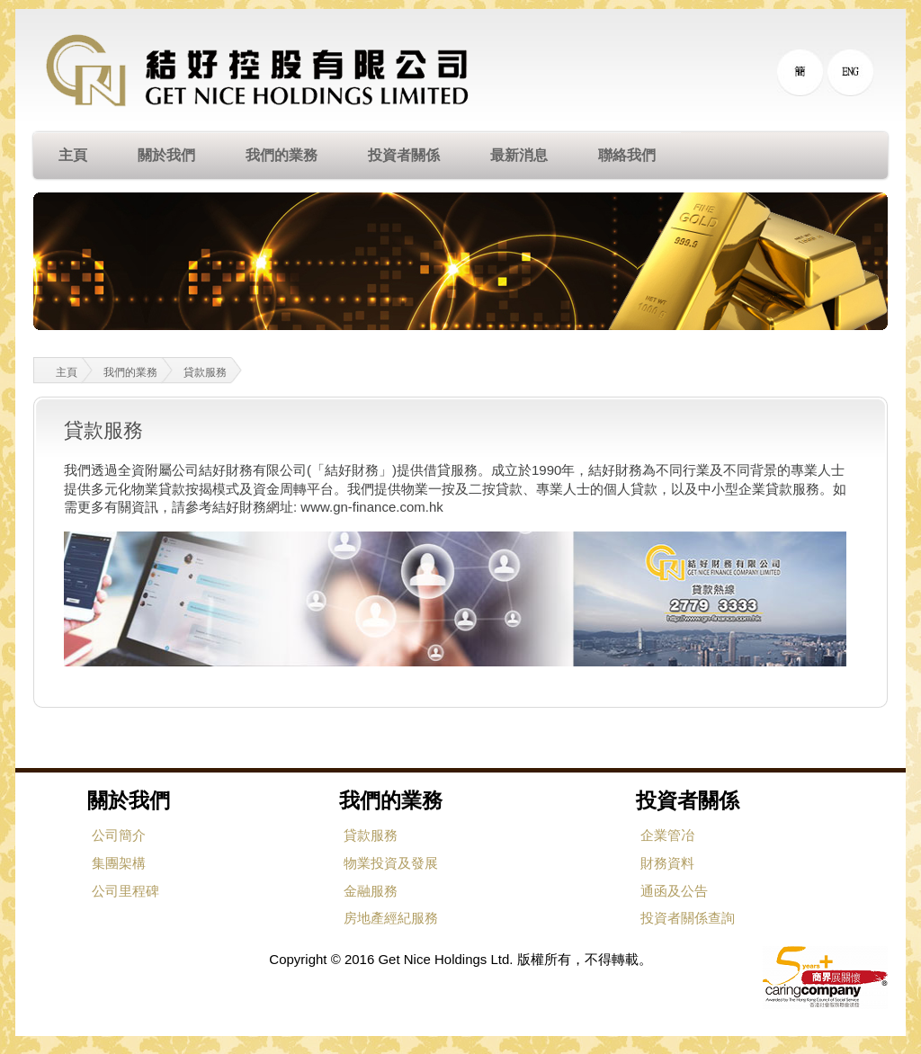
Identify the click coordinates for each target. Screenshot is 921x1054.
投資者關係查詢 (687, 917)
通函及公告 (674, 890)
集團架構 (119, 863)
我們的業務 (130, 372)
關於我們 (128, 801)
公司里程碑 (125, 890)
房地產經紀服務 (391, 917)
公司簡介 (119, 835)
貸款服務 (205, 372)
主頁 (55, 370)
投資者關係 (687, 801)
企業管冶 (667, 835)
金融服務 (371, 890)
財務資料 (667, 863)
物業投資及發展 (391, 863)
